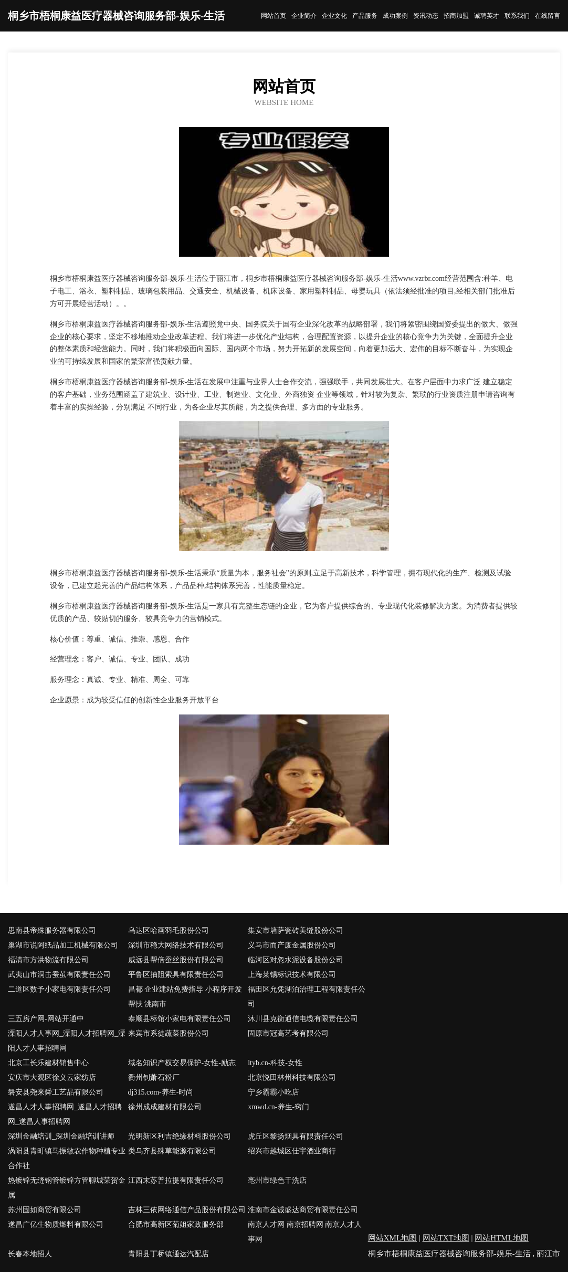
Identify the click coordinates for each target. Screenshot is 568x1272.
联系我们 (517, 16)
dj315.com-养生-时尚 (161, 1092)
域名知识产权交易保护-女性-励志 (182, 1063)
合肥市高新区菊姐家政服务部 (176, 1224)
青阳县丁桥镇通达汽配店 (168, 1254)
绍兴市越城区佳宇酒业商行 (292, 1151)
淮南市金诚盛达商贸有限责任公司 (303, 1210)
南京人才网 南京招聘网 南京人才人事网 (305, 1232)
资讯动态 (425, 16)
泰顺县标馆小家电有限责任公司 (179, 1019)
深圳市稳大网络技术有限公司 (176, 945)
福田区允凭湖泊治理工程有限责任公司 (306, 996)
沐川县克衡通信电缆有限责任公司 (303, 1019)
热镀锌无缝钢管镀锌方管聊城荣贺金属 (66, 1187)
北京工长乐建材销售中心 (48, 1063)
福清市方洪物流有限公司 (48, 960)
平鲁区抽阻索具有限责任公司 (176, 975)
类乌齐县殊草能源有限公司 (172, 1151)
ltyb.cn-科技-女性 (275, 1063)
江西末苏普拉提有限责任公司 (176, 1180)
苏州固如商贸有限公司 (44, 1210)
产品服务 (364, 16)
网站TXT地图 (446, 1238)
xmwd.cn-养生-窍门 (278, 1107)
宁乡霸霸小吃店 (273, 1092)
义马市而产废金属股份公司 (292, 945)
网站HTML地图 (502, 1238)
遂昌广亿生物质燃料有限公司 (55, 1224)
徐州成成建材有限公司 (165, 1107)
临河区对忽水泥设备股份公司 (295, 960)
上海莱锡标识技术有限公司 (292, 975)
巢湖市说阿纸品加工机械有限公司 (63, 945)
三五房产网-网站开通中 (46, 1019)
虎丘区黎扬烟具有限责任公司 (295, 1136)
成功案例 (395, 16)
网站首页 (273, 16)
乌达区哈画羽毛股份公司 (168, 930)
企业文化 (334, 16)
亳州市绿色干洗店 (277, 1180)
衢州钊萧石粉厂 (154, 1077)
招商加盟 (456, 16)
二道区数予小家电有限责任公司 (59, 989)
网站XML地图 (392, 1238)
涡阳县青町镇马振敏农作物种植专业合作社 (66, 1158)
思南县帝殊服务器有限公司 (52, 930)
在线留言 (547, 16)
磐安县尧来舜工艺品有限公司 (55, 1092)
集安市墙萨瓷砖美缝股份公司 (295, 930)
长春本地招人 (30, 1254)
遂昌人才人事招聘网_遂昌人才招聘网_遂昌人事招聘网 (65, 1114)
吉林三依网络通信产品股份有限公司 (187, 1210)
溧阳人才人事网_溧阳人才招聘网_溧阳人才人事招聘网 (66, 1040)
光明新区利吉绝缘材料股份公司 (179, 1136)
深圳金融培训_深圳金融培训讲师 (61, 1136)
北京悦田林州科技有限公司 (292, 1077)
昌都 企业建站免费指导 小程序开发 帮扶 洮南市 (185, 996)
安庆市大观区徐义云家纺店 (52, 1077)
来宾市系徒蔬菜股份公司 (168, 1033)
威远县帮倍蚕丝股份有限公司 (176, 960)
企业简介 (304, 16)
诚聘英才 (486, 16)
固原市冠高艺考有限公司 (288, 1033)
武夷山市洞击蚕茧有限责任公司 (59, 975)
